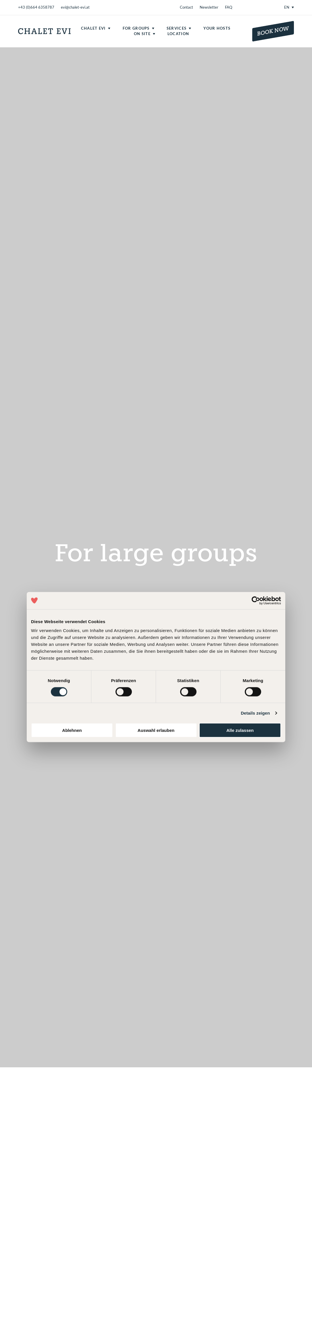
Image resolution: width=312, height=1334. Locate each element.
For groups (136, 28)
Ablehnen (72, 730)
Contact (186, 7)
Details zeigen (255, 712)
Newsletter (209, 7)
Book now (273, 31)
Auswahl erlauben (156, 730)
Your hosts (216, 28)
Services (176, 28)
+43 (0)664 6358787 (36, 7)
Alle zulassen (240, 730)
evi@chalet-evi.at (75, 7)
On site (142, 33)
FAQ (228, 7)
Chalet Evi (93, 28)
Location (178, 33)
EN (286, 7)
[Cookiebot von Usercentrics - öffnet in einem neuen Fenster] (256, 600)
